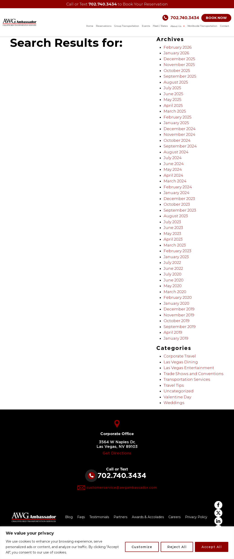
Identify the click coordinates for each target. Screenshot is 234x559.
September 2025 (180, 76)
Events (146, 25)
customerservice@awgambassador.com (121, 487)
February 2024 (178, 187)
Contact (224, 25)
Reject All (176, 547)
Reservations (104, 25)
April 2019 (173, 332)
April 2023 (173, 239)
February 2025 (177, 117)
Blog (69, 517)
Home (89, 25)
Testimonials (99, 517)
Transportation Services (187, 379)
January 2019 (176, 338)
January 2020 (176, 303)
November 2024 (179, 134)
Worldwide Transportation (202, 25)
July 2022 (172, 262)
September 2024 (180, 146)
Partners (120, 517)
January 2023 (176, 257)
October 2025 (177, 70)
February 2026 (177, 47)
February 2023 (177, 251)
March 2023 (175, 245)
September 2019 (180, 326)
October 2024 (177, 140)
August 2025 (176, 82)
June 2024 (174, 163)
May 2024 (173, 169)
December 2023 (179, 198)
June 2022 (173, 268)
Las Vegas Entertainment (189, 367)
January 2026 (176, 53)
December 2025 (179, 59)
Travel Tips (174, 385)
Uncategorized (179, 391)
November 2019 (179, 315)
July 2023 (172, 222)
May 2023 (172, 233)
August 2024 (176, 152)
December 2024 (180, 128)
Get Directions (117, 453)
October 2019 (176, 320)
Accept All (212, 547)
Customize (142, 547)
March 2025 (175, 111)
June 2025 (173, 94)
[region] (117, 542)
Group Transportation (126, 25)
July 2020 (172, 274)
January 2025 (176, 123)
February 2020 (178, 297)
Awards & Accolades (148, 517)
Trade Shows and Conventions (193, 373)
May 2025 (172, 99)
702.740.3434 (102, 4)
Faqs (81, 517)
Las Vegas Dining (181, 362)
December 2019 (179, 309)
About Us (176, 26)
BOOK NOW (216, 18)
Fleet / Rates (160, 25)
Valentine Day (177, 397)
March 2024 (175, 181)
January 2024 (176, 192)
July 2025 (172, 88)
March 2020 (175, 291)
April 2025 (173, 105)
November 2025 (179, 64)
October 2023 (177, 204)
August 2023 (176, 216)
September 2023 (180, 210)
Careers (174, 517)
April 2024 (173, 175)
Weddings (174, 402)
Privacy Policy (196, 517)
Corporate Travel (180, 356)
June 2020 (173, 280)
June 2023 (173, 227)
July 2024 (173, 157)
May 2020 (173, 285)
